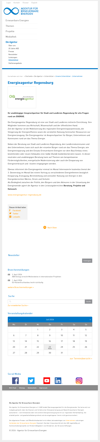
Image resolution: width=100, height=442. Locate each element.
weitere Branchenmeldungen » (21, 287)
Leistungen (12, 57)
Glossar (26, 2)
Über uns (12, 45)
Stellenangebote (15, 63)
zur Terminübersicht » (81, 358)
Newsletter (12, 54)
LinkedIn (16, 217)
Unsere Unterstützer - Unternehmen (69, 76)
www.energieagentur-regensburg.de (24, 194)
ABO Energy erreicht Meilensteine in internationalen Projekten (36, 276)
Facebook (17, 210)
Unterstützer (13, 60)
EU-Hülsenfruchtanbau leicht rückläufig (27, 282)
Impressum (43, 388)
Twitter (15, 213)
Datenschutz (32, 388)
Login (8, 2)
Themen (10, 25)
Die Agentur (11, 42)
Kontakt (17, 2)
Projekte (10, 31)
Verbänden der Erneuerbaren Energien (22, 423)
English (34, 2)
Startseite (28, 76)
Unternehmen (70, 420)
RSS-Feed (12, 388)
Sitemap (22, 388)
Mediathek (11, 36)
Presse (11, 51)
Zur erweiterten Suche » (18, 305)
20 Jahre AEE (13, 48)
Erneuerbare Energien (17, 20)
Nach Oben (52, 227)
